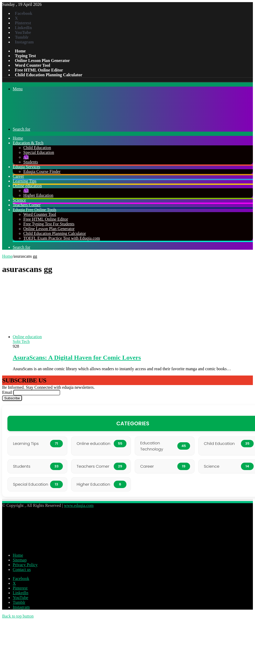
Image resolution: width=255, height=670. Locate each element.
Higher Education (38, 195)
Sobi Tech (21, 341)
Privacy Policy (25, 564)
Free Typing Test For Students (48, 224)
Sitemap (20, 560)
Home (20, 51)
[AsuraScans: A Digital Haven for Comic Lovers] (79, 336)
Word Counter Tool (32, 65)
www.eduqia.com (79, 505)
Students (30, 162)
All (26, 157)
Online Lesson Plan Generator (42, 60)
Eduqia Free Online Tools (34, 209)
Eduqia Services (26, 166)
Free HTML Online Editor (39, 70)
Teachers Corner (27, 205)
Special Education (38, 152)
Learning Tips (24, 181)
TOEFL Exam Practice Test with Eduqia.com (61, 238)
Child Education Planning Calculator (48, 75)
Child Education (37, 147)
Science (19, 200)
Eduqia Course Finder (41, 171)
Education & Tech (28, 143)
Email (7, 392)
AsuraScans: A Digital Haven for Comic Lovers (77, 357)
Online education (27, 186)
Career (18, 176)
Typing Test (25, 55)
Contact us (22, 569)
